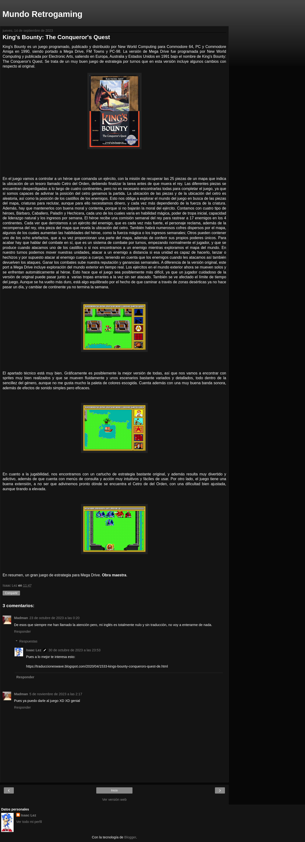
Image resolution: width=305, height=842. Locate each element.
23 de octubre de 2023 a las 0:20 (54, 618)
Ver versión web (114, 799)
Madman (21, 618)
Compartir (11, 593)
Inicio (114, 790)
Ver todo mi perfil (29, 822)
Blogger (130, 837)
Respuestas (28, 641)
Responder (22, 631)
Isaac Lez (33, 650)
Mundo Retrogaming (42, 14)
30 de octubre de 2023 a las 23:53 (74, 650)
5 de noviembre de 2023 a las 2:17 (55, 694)
